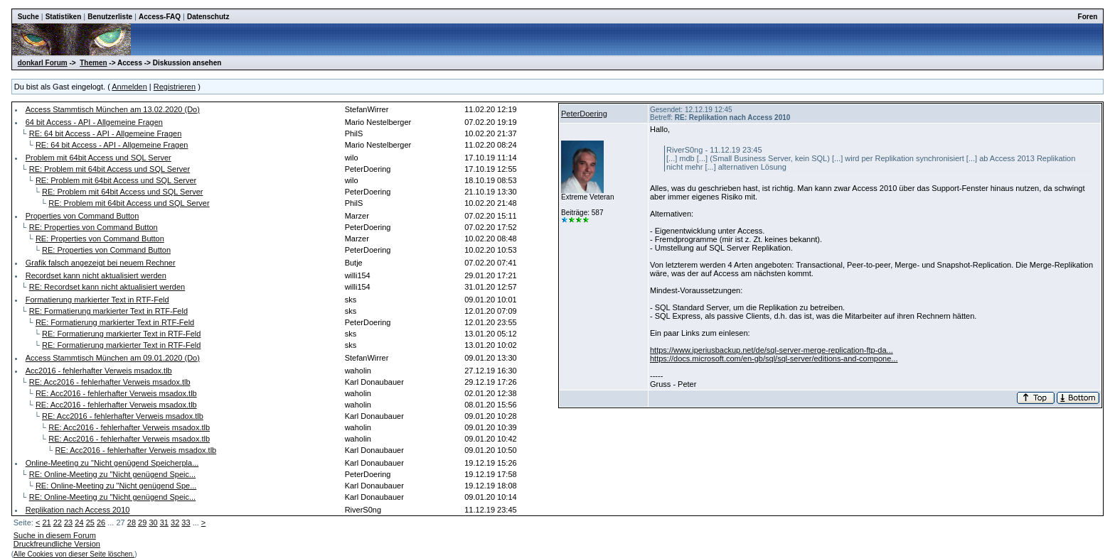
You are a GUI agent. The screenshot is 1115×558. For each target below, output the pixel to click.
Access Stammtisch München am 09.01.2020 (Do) (113, 358)
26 (101, 522)
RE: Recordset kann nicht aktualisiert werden (107, 287)
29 (142, 522)
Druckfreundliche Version (57, 544)
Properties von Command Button (82, 216)
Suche (28, 17)
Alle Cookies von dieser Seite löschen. (74, 554)
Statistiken (64, 17)
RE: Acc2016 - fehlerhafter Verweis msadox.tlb (110, 382)
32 (175, 522)
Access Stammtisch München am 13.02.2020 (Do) (113, 109)
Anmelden (129, 86)
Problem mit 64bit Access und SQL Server (98, 157)
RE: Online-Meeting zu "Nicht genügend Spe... (116, 485)
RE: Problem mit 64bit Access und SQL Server (109, 169)
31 (164, 522)
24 (79, 522)
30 (153, 522)
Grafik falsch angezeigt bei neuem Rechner (101, 262)
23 (68, 522)
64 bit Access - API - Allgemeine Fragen (94, 122)
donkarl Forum (43, 63)
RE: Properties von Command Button (93, 227)
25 (90, 522)
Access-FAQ (160, 17)
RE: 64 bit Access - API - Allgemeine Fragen (105, 133)
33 (185, 522)
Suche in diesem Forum (55, 535)
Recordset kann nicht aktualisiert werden (96, 275)
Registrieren (175, 86)
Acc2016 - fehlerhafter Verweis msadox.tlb (99, 370)
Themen (93, 63)
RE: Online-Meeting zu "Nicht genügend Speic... (112, 474)
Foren (1088, 17)
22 (57, 522)
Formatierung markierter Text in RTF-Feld (97, 299)
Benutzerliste (109, 17)
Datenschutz (208, 17)
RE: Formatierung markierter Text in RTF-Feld (108, 311)
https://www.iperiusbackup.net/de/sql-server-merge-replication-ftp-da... (771, 350)
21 (46, 522)
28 (131, 522)
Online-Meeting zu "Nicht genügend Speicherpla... (112, 463)
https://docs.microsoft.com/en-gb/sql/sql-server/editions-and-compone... (773, 358)
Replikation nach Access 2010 (78, 509)
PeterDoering (584, 113)
